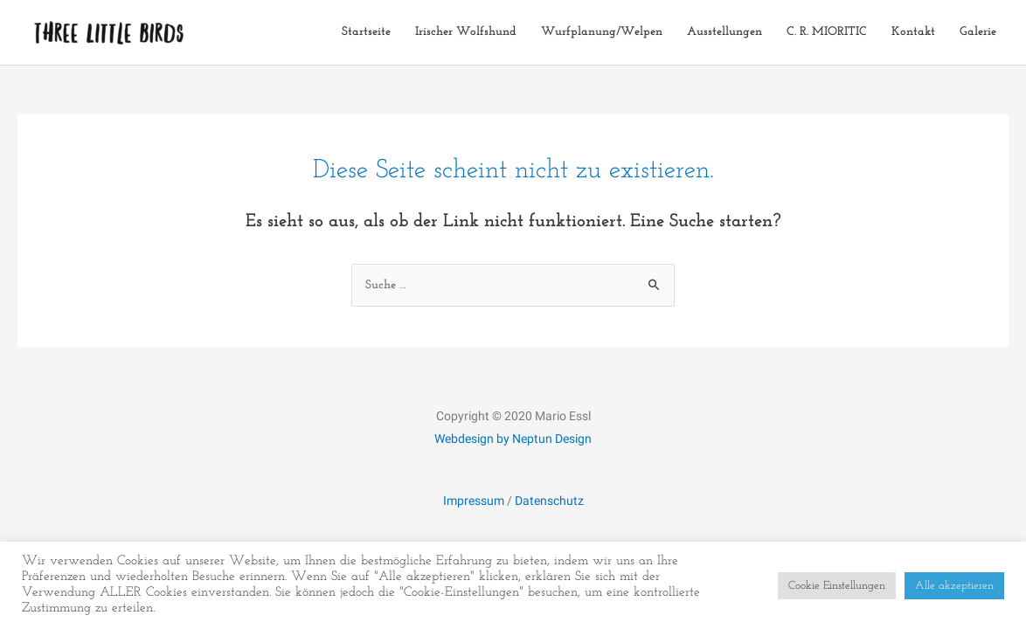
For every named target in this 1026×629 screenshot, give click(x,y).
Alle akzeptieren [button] (954, 585)
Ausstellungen (724, 31)
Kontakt (913, 31)
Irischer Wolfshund (465, 31)
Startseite (366, 31)
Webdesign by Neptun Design (513, 439)
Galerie (978, 31)
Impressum (473, 501)
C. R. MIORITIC (827, 31)
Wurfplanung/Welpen (601, 31)
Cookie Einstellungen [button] (836, 585)
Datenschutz (549, 501)
